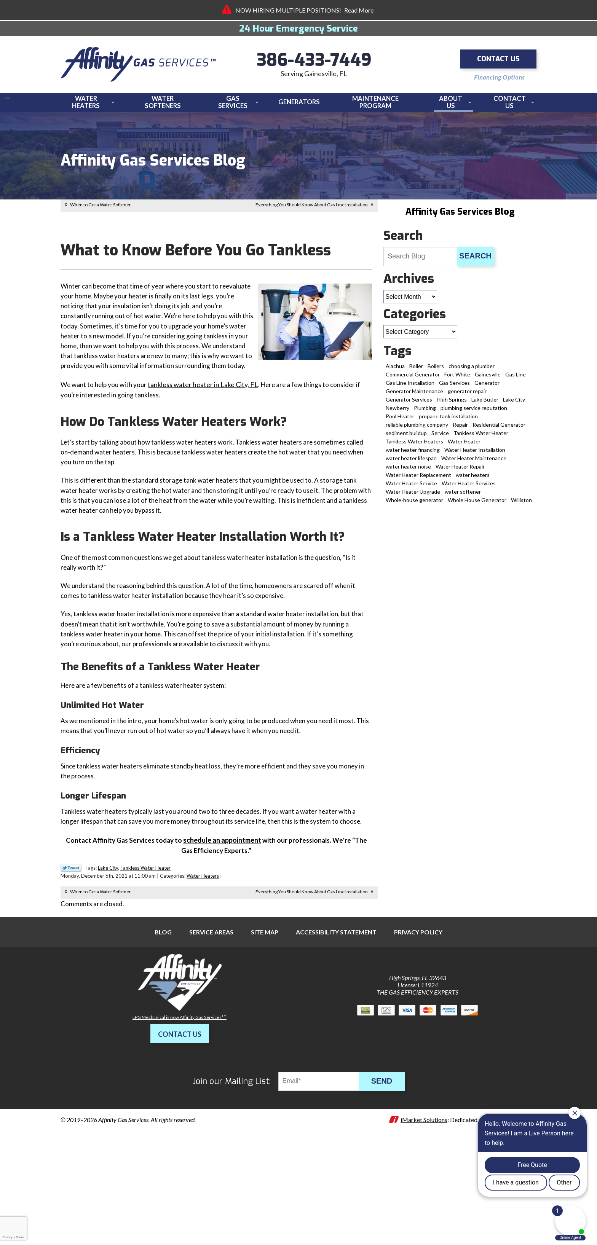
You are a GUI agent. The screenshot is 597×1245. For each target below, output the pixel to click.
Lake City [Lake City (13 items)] (514, 403)
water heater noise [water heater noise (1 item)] (408, 470)
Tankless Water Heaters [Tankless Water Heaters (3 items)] (414, 445)
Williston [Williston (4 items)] (521, 504)
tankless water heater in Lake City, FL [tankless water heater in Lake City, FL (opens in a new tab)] (207, 404)
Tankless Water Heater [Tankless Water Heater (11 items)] (480, 437)
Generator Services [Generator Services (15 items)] (409, 403)
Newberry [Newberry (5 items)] (397, 412)
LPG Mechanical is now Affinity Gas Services (179, 1112)
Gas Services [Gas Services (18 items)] (454, 387)
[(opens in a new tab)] (223, 932)
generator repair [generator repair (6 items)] (467, 395)
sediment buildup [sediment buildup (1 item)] (406, 437)
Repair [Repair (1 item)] (460, 429)
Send (386, 1176)
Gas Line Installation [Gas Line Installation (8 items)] (410, 387)
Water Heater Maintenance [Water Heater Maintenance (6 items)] (473, 462)
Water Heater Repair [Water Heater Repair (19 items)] (460, 470)
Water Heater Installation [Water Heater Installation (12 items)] (474, 454)
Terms (20, 1237)
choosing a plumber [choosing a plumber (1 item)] (472, 370)
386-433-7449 (314, 60)
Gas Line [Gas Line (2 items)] (515, 378)
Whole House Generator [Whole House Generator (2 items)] (477, 504)
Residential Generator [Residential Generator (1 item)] (498, 429)
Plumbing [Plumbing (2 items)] (425, 412)
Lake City (108, 961)
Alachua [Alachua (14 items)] (395, 370)
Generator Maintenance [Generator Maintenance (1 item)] (414, 395)
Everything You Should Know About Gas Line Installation (311, 209)
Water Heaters (203, 969)
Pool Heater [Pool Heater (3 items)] (400, 420)
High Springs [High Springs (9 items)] (452, 403)
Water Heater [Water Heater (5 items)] (464, 445)
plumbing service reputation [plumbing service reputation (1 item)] (474, 412)
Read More (359, 10)
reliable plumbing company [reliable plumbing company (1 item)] (417, 429)
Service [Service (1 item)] (440, 437)
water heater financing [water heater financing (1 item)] (413, 454)
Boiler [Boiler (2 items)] (416, 370)
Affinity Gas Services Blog (459, 216)
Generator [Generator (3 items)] (487, 387)
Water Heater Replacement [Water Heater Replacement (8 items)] (418, 479)
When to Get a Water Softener (100, 209)
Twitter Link (71, 961)
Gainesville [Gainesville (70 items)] (488, 378)
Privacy (7, 1237)
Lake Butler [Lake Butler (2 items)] (484, 403)
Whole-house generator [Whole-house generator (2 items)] (414, 504)
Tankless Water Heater (145, 961)
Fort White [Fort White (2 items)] (457, 378)
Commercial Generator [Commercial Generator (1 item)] (413, 378)
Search (475, 260)
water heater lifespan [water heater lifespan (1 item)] (411, 462)
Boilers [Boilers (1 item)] (436, 370)
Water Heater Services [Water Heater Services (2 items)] (469, 487)
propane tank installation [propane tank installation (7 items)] (448, 420)
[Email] (324, 1176)
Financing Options (496, 75)
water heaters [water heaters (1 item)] (473, 479)
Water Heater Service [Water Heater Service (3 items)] (411, 487)
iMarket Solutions (424, 1214)
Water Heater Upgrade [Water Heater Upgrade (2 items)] (413, 496)
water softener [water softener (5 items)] (463, 496)
